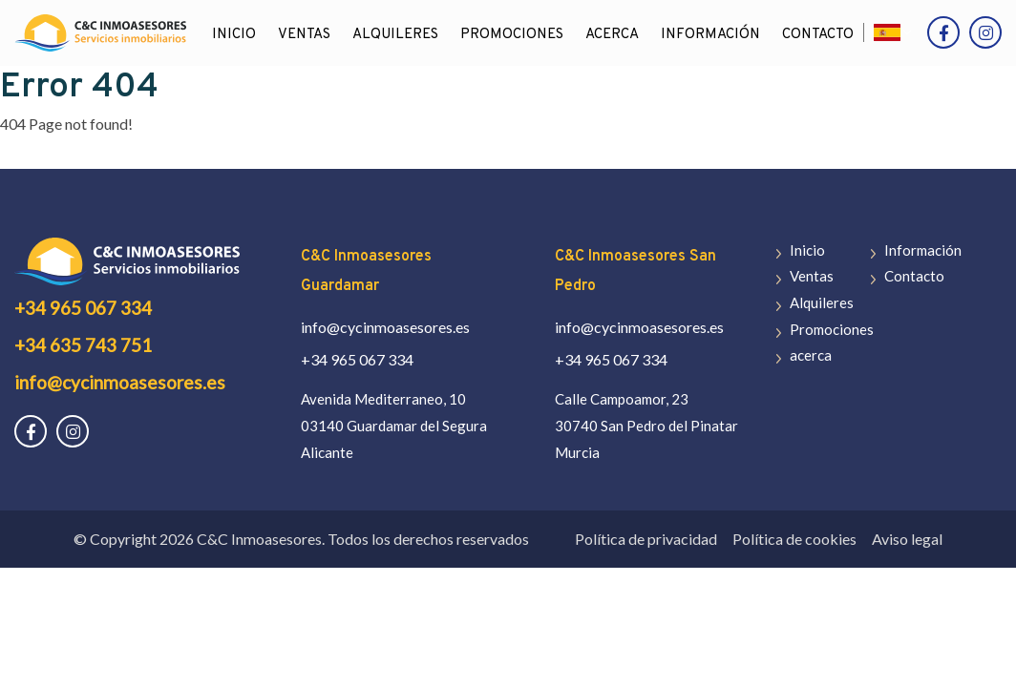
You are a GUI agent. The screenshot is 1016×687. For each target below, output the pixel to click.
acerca (612, 35)
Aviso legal (907, 539)
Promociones (511, 35)
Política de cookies (794, 539)
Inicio (234, 35)
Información (710, 35)
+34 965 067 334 (83, 308)
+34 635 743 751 (83, 345)
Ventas (304, 35)
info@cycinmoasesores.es (119, 382)
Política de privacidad (646, 539)
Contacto (818, 35)
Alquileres (395, 35)
